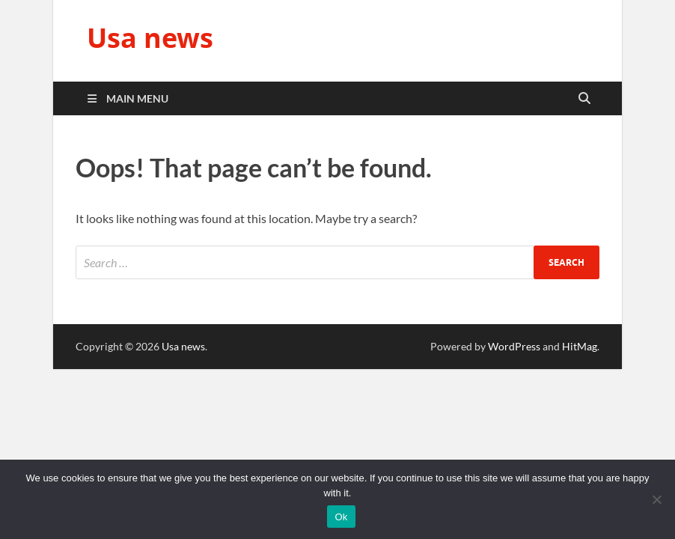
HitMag (579, 346)
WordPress (514, 346)
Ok (341, 517)
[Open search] (584, 99)
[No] (656, 499)
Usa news (150, 37)
